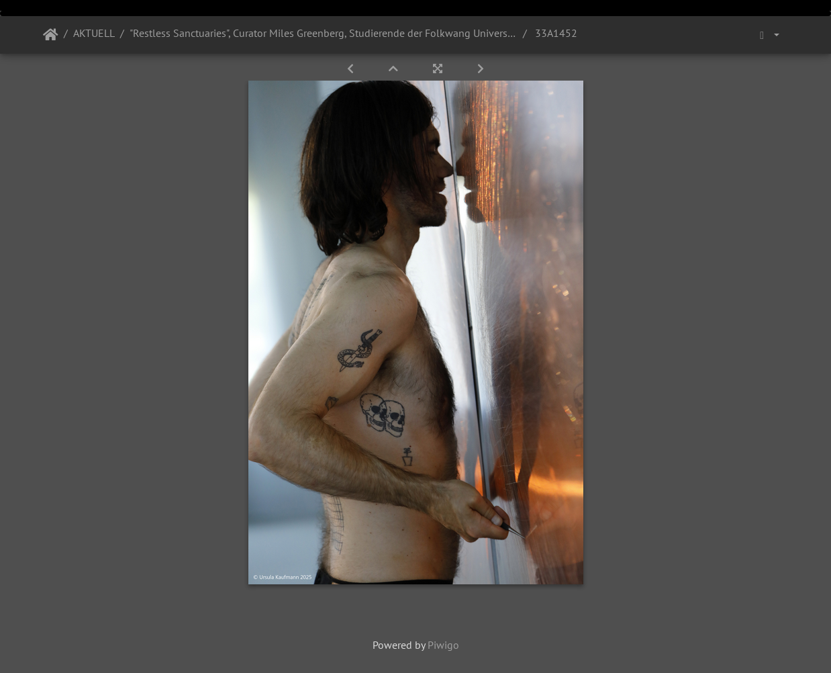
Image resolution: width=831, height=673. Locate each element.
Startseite (50, 35)
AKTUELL (94, 33)
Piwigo (443, 645)
